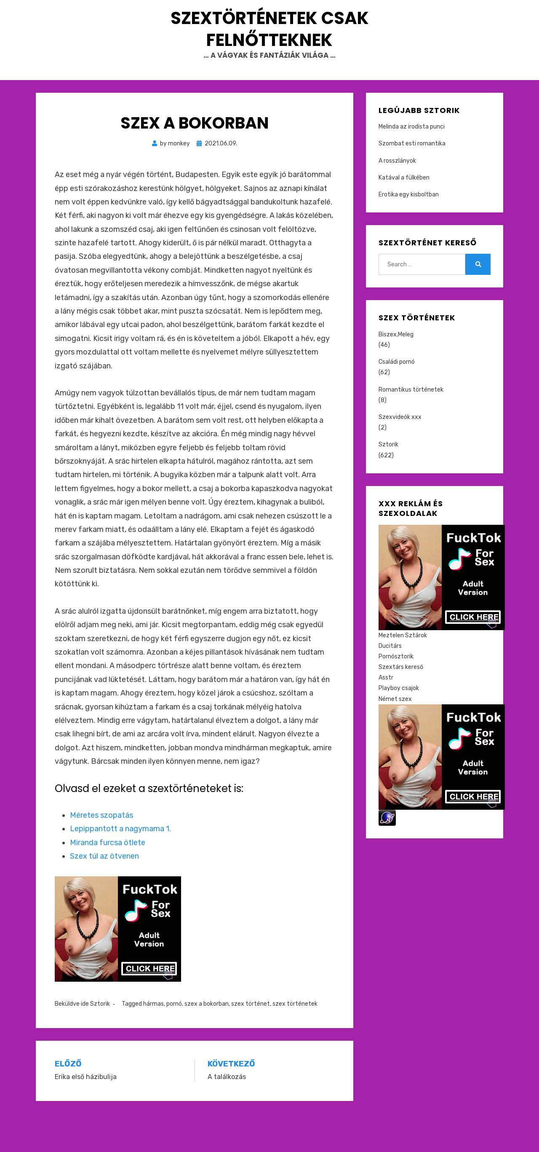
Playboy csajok (399, 726)
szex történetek (295, 1042)
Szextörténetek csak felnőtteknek (269, 47)
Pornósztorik (396, 694)
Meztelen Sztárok (403, 673)
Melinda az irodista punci (412, 165)
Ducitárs (390, 684)
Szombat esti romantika (412, 181)
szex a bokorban (206, 1042)
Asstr (386, 716)
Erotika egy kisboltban (409, 232)
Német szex (395, 737)
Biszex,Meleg (396, 372)
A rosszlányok (397, 198)
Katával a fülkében (404, 216)
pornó (174, 1042)
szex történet (250, 1042)
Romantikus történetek (411, 427)
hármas (153, 1042)
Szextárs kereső (401, 705)
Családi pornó (397, 400)
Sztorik (100, 1042)
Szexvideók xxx (400, 455)
